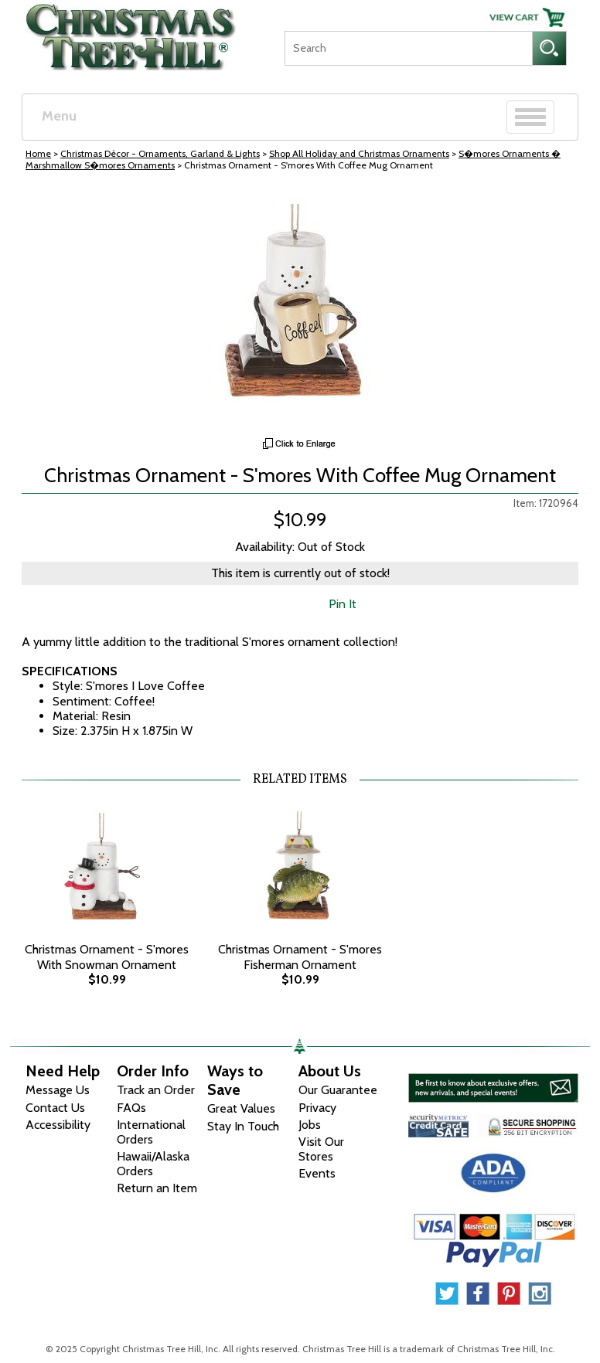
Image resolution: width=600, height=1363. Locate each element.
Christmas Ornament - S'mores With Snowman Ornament (107, 956)
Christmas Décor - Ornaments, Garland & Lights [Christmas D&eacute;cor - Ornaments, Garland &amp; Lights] (160, 153)
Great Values (241, 1108)
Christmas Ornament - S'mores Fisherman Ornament (300, 956)
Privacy (317, 1107)
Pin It (342, 604)
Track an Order (156, 1090)
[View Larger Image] (300, 311)
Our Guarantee (337, 1090)
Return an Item (157, 1188)
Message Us (58, 1090)
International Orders (151, 1132)
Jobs (309, 1124)
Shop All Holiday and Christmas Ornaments (359, 153)
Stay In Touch (243, 1126)
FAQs (131, 1107)
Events (317, 1173)
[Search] (408, 48)
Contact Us (55, 1107)
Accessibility (58, 1124)
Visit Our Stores (321, 1149)
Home (38, 153)
